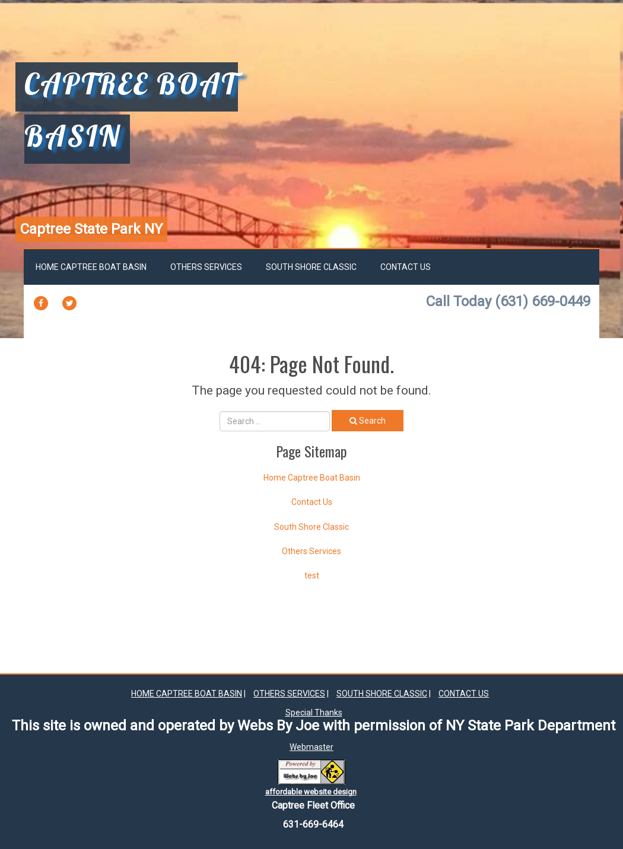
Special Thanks (313, 712)
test (311, 575)
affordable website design (311, 791)
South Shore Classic (311, 267)
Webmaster (311, 747)
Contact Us (405, 267)
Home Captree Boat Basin (91, 267)
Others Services (206, 267)
